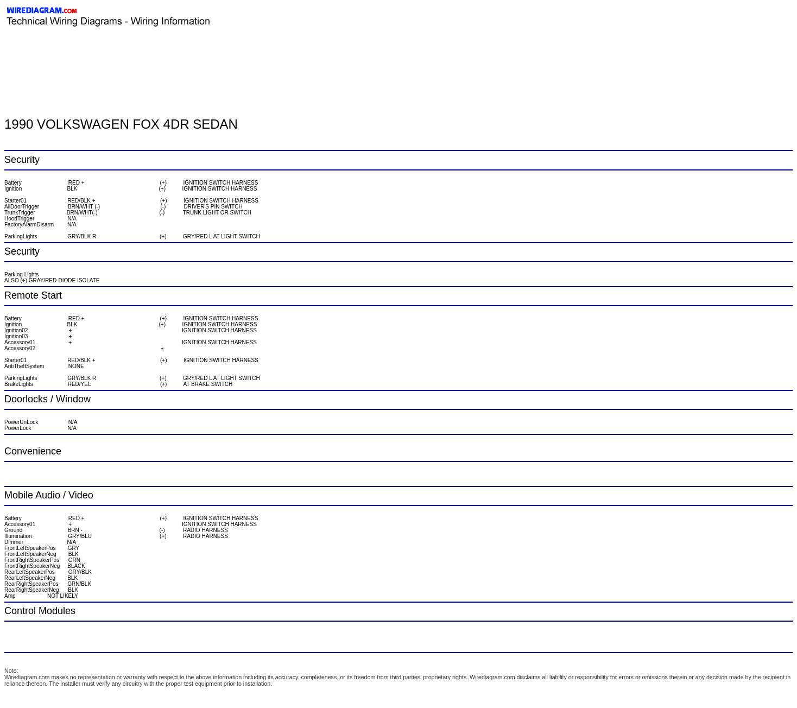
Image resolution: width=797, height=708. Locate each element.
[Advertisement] (131, 51)
